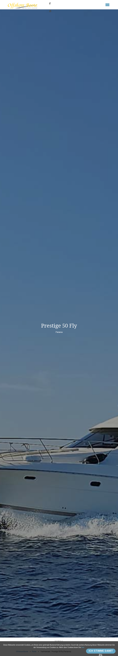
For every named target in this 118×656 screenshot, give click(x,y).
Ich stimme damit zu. (101, 651)
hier (82, 647)
